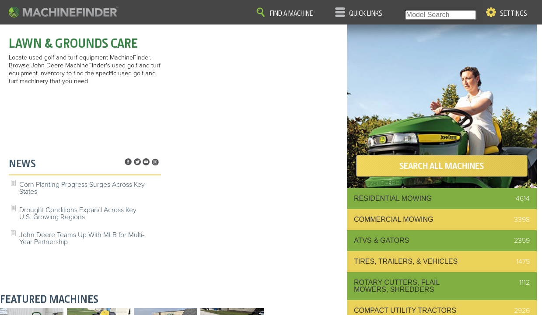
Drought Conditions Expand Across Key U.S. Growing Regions (77, 213)
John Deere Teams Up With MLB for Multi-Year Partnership (81, 238)
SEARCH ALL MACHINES (441, 166)
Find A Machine (291, 13)
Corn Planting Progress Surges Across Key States (82, 188)
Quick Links (365, 13)
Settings (513, 13)
